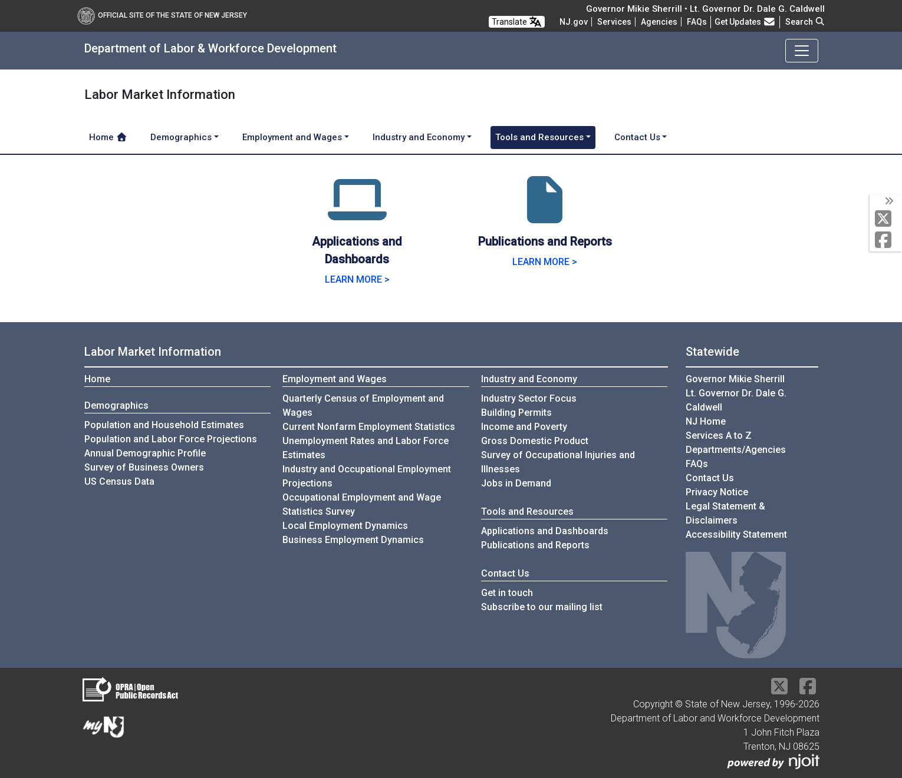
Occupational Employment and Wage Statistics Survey (361, 504)
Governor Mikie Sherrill (735, 379)
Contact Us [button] (637, 137)
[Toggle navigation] (801, 50)
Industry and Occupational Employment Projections (366, 476)
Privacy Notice (717, 492)
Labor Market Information (152, 352)
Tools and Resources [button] (539, 137)
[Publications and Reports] (544, 214)
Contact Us (505, 573)
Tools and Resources (527, 511)
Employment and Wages (334, 379)
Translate (517, 21)
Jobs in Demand (516, 483)
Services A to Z (719, 435)
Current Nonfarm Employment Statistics (368, 426)
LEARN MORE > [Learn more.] (357, 279)
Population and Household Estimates (164, 425)
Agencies (659, 22)
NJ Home (706, 421)
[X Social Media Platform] (886, 219)
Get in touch (507, 592)
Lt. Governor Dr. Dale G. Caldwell (736, 400)
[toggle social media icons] (888, 201)
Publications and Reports (535, 545)
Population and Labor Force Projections (170, 439)
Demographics (116, 405)
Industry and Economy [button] (419, 137)
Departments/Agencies (736, 449)
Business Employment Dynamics (353, 539)
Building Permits (516, 412)
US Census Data (119, 481)
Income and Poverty (524, 426)
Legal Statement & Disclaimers (725, 513)
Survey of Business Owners (144, 467)
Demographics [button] (181, 137)
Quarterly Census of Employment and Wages (363, 405)
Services (614, 22)
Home (108, 137)
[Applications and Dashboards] (357, 214)
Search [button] (805, 22)
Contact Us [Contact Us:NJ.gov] (710, 478)
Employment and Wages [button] (292, 137)
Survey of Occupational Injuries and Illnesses (558, 462)
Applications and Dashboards (544, 531)
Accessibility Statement (736, 534)
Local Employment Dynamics (345, 525)
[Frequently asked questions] (697, 22)
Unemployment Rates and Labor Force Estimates (365, 448)
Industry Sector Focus (529, 398)
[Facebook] (886, 240)
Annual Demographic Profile (145, 453)
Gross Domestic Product (534, 440)
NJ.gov (573, 22)
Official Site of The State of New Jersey (162, 15)
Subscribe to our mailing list (542, 607)
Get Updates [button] (745, 22)
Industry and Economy (529, 379)
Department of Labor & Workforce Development (210, 48)
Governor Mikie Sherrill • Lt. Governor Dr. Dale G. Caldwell (705, 9)
